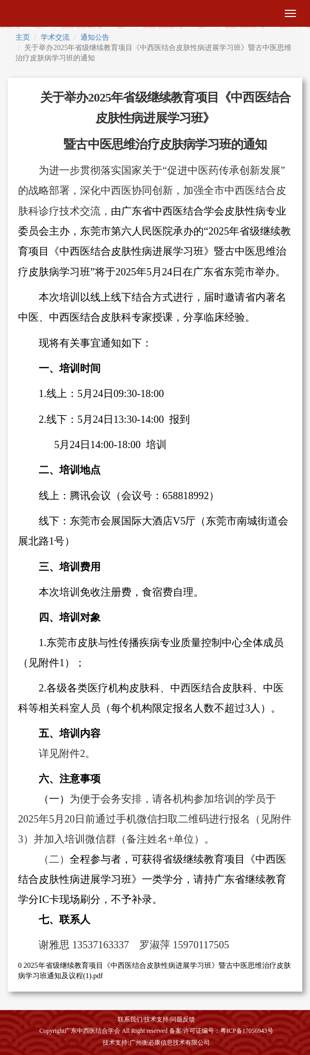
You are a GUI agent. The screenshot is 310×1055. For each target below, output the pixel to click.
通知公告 (94, 37)
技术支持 (156, 1019)
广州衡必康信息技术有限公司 (169, 1042)
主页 (22, 37)
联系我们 (130, 1019)
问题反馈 (182, 1019)
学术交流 (55, 37)
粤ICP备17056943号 (246, 1030)
